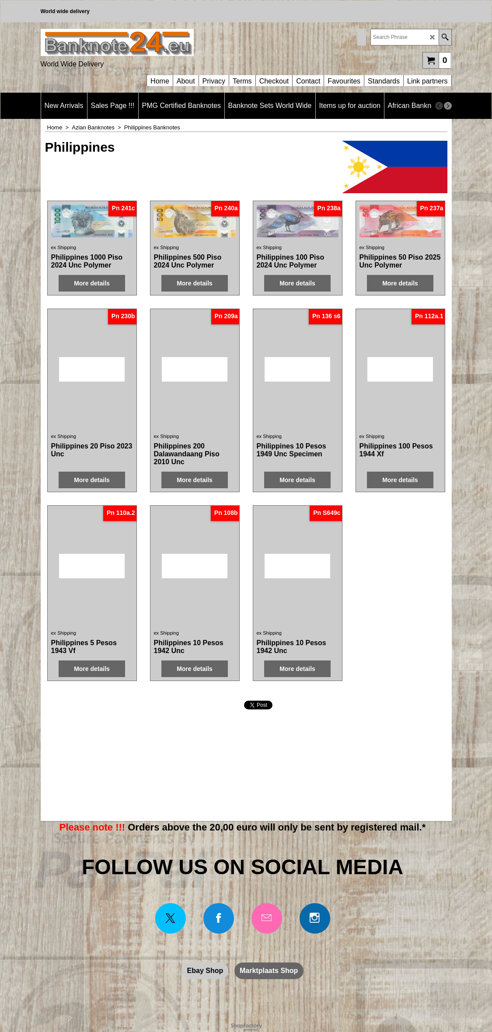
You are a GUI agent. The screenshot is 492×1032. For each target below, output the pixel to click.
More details (92, 283)
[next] (448, 106)
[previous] (439, 106)
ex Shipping (64, 247)
